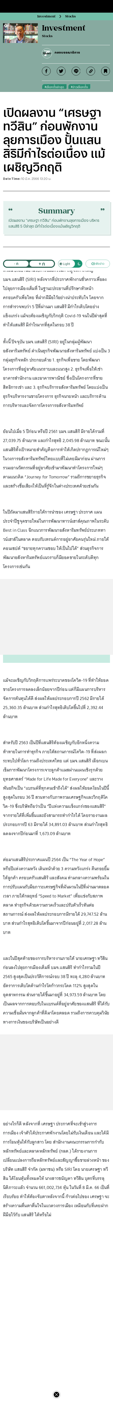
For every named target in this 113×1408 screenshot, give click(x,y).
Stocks (70, 16)
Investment (46, 16)
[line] (76, 71)
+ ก (42, 263)
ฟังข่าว (97, 263)
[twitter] (61, 71)
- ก (16, 263)
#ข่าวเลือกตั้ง (79, 87)
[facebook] (46, 71)
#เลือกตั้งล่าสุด (54, 87)
